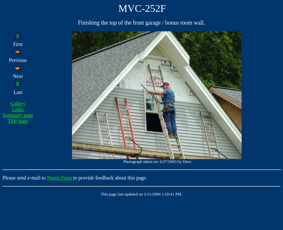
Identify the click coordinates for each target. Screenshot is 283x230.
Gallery (17, 103)
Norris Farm (60, 177)
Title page (18, 121)
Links (18, 109)
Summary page (18, 115)
